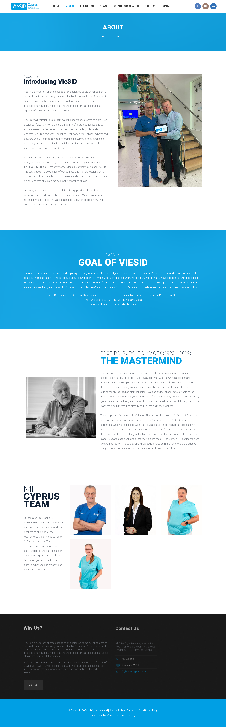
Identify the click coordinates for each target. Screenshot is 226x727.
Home (56, 6)
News (103, 6)
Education (87, 6)
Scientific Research (126, 6)
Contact (167, 6)
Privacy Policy (117, 710)
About (70, 6)
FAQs (155, 710)
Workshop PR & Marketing (121, 715)
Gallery (150, 6)
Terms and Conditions (139, 710)
